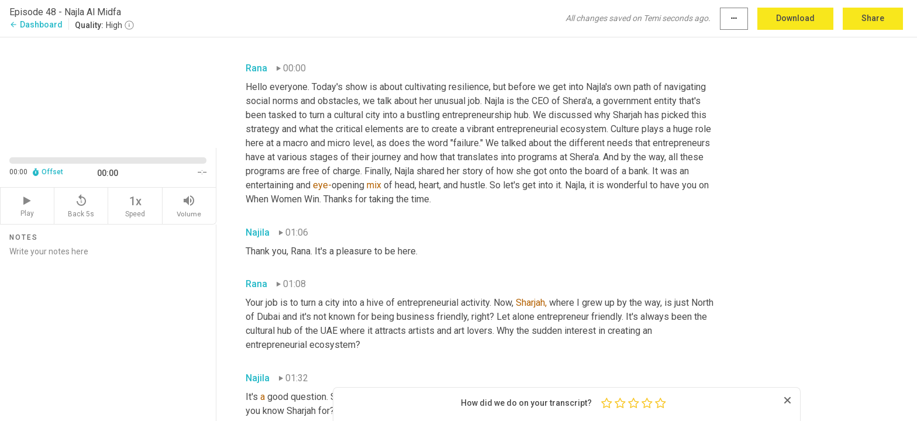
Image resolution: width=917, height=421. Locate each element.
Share (872, 18)
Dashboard (36, 24)
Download (795, 18)
